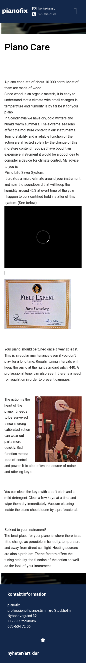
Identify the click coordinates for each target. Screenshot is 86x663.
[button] (75, 11)
